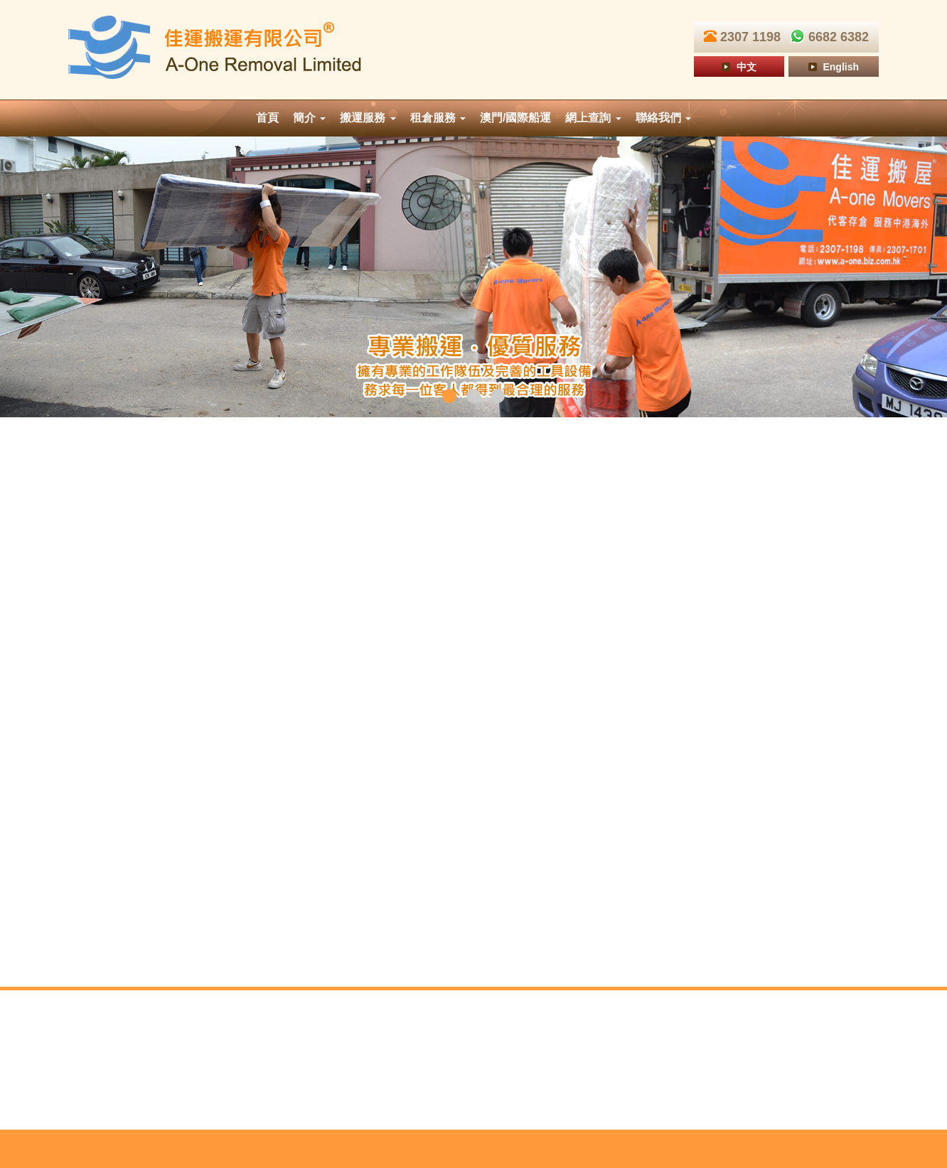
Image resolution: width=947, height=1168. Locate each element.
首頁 (267, 118)
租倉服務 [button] (438, 118)
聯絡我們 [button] (663, 118)
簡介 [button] (309, 118)
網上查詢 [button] (593, 118)
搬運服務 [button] (367, 118)
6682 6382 (826, 37)
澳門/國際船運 (515, 118)
